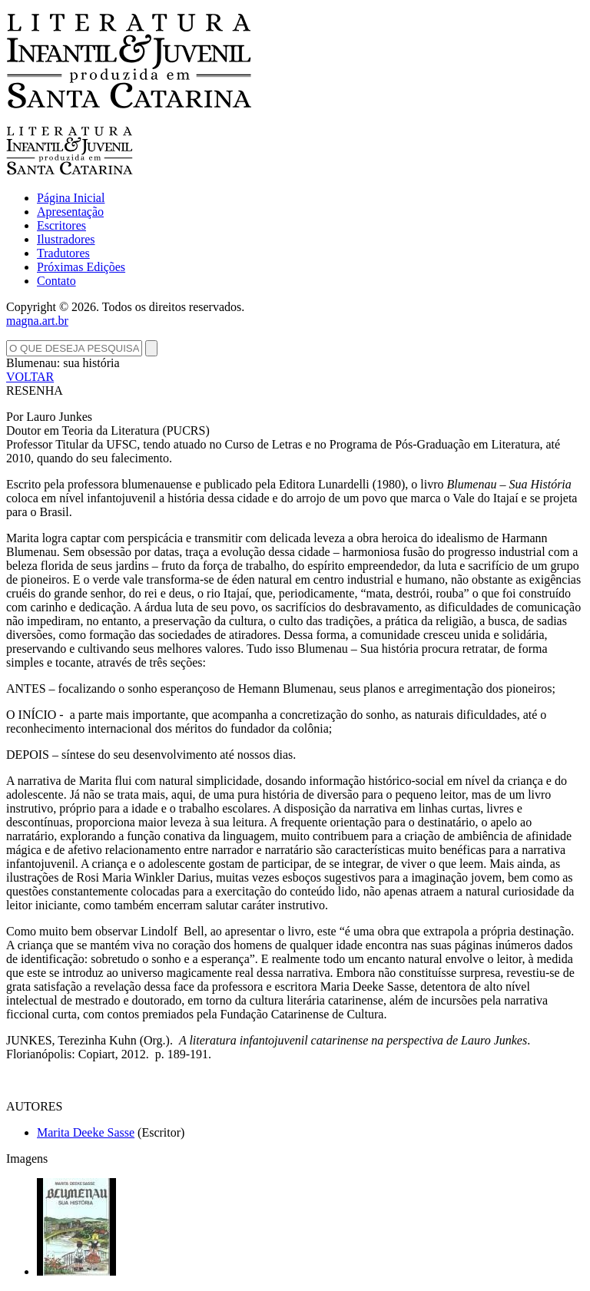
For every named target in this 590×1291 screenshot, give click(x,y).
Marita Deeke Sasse (85, 1132)
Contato (56, 280)
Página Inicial (70, 197)
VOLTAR (30, 376)
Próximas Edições (81, 266)
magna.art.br (37, 320)
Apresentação (70, 211)
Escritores (61, 225)
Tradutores (63, 253)
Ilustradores (66, 239)
